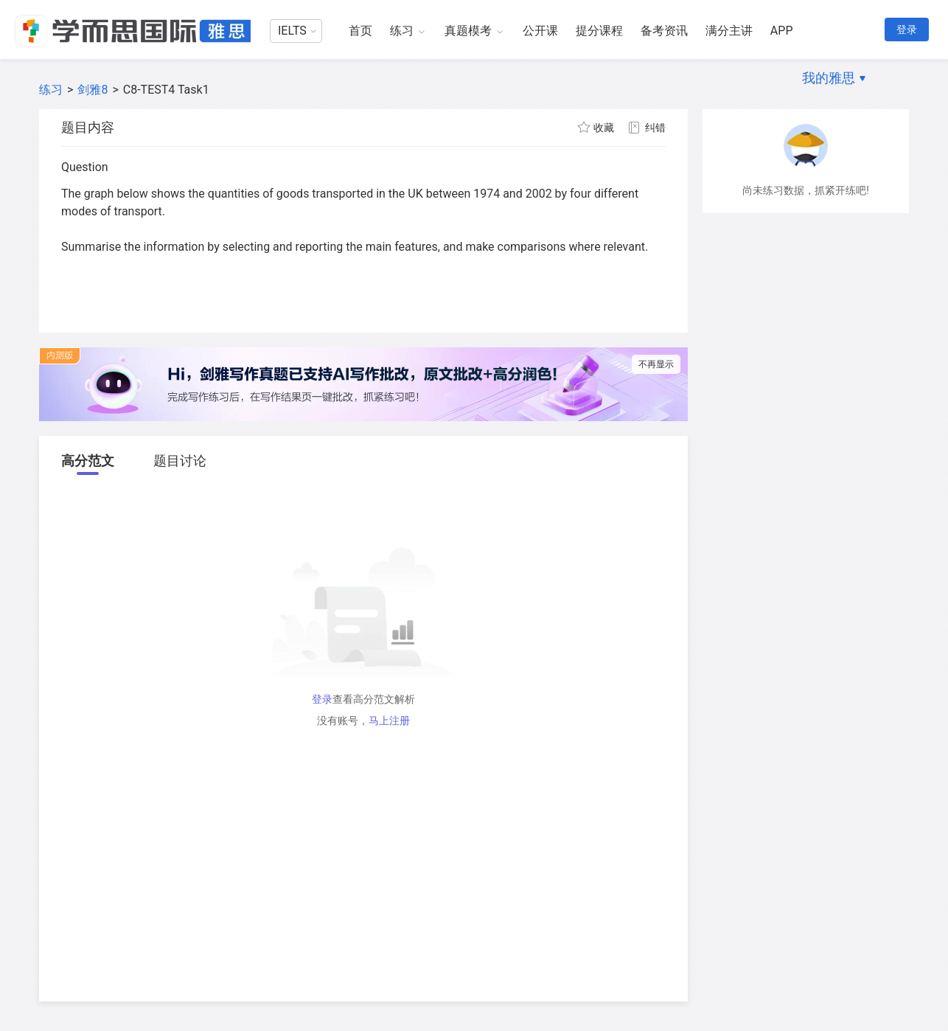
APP (781, 31)
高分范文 (87, 460)
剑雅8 (92, 90)
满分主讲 (729, 31)
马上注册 (389, 720)
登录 (906, 29)
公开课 (540, 31)
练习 (402, 31)
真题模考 (468, 31)
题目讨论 (179, 460)
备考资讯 (664, 31)
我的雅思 (828, 78)
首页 (360, 31)
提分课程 (599, 31)
